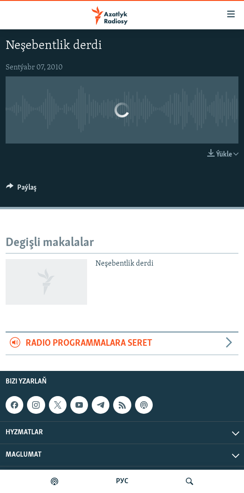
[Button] (21, 190)
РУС (122, 481)
